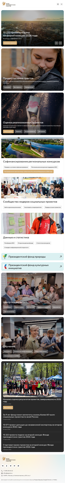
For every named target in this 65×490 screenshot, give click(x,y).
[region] (32, 31)
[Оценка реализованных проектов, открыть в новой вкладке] (32, 117)
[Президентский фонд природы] (32, 261)
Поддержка (60, 9)
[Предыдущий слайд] (56, 46)
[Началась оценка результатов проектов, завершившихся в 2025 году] (32, 391)
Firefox (55, 486)
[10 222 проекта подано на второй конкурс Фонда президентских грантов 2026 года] (32, 444)
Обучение (52, 9)
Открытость (43, 9)
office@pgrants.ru (6, 480)
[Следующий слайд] (60, 46)
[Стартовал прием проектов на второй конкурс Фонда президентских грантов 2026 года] (32, 453)
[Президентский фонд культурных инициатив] (32, 273)
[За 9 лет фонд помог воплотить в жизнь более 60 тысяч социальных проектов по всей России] (32, 425)
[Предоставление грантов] (32, 73)
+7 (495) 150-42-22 (7, 478)
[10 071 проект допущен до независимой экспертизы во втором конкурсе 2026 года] (32, 434)
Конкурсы (11, 9)
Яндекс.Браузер (38, 486)
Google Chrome (47, 486)
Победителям (27, 9)
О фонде (3, 9)
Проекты (18, 9)
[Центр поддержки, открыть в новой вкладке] (32, 301)
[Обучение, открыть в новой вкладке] (32, 346)
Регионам (36, 9)
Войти (61, 4)
